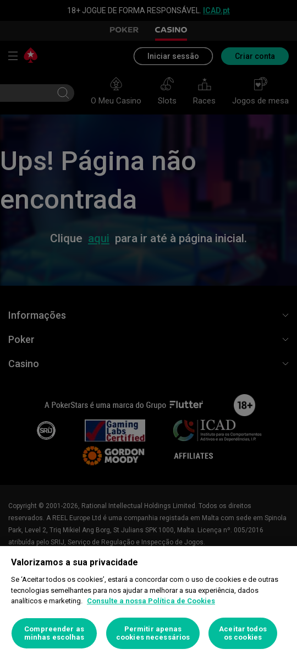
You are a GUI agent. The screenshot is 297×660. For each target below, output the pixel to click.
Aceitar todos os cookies (243, 633)
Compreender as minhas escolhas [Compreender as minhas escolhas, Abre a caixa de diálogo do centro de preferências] (54, 633)
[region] (148, 603)
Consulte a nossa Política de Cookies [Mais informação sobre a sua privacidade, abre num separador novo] (151, 601)
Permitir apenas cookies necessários (153, 633)
